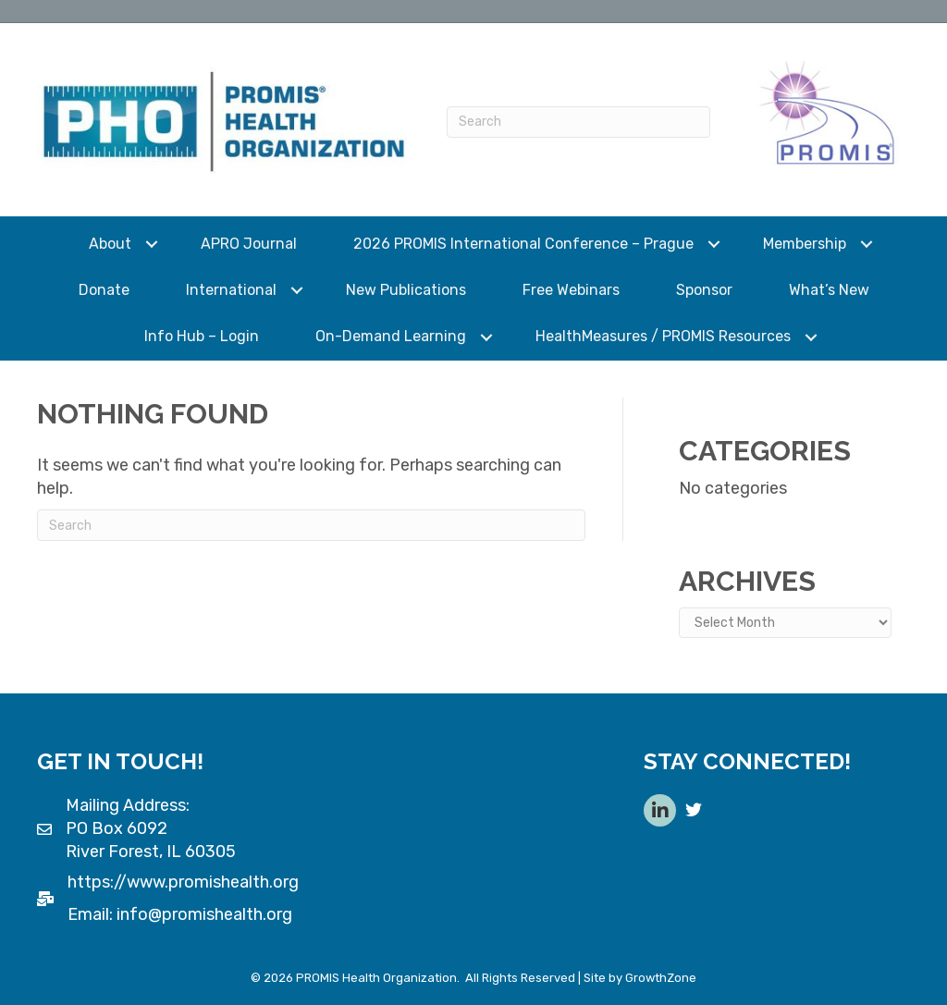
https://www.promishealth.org (183, 882)
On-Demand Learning (390, 336)
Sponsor (704, 290)
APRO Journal (249, 243)
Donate (104, 290)
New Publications (406, 290)
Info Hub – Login (201, 336)
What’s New (829, 290)
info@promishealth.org (204, 914)
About (110, 243)
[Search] (578, 122)
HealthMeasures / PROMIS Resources (663, 336)
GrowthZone (660, 978)
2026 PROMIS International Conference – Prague (523, 243)
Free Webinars (571, 290)
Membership (804, 243)
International (231, 290)
